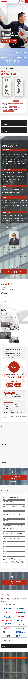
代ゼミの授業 (4, 124)
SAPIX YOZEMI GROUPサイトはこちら (7, 645)
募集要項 (3, 128)
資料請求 (13, 657)
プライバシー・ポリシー (4, 662)
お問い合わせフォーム (7, 559)
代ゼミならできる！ (6, 121)
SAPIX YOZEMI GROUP (4, 673)
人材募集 (2, 671)
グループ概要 (4, 131)
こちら (15, 44)
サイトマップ (3, 660)
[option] (14, 25)
